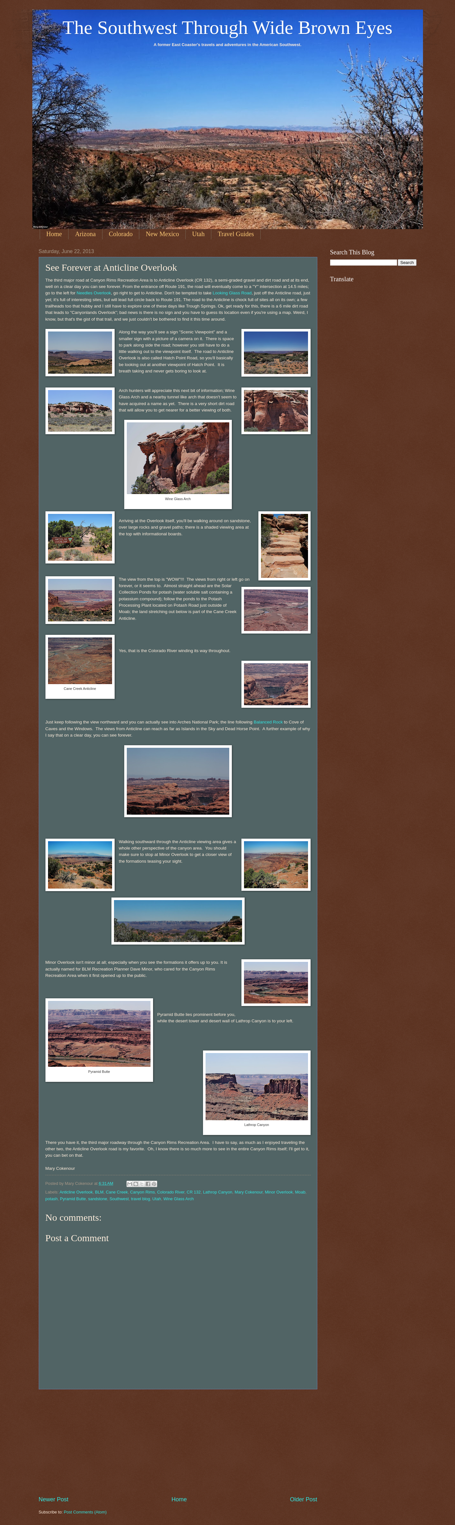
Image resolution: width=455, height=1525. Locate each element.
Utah (198, 233)
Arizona (85, 233)
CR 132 (194, 1192)
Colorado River (170, 1192)
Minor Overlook (279, 1192)
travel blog (140, 1198)
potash (51, 1198)
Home (54, 233)
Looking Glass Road (232, 293)
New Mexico (162, 233)
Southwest (119, 1198)
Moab (300, 1192)
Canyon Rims (142, 1192)
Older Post (303, 1499)
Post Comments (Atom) (85, 1512)
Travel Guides (236, 233)
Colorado (121, 233)
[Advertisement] (178, 1442)
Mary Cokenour (249, 1192)
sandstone (97, 1198)
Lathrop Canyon (217, 1192)
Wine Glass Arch (178, 1198)
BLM (99, 1192)
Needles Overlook (94, 293)
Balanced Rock (268, 722)
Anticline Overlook (76, 1192)
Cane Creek (117, 1192)
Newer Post (54, 1499)
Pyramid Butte (73, 1198)
